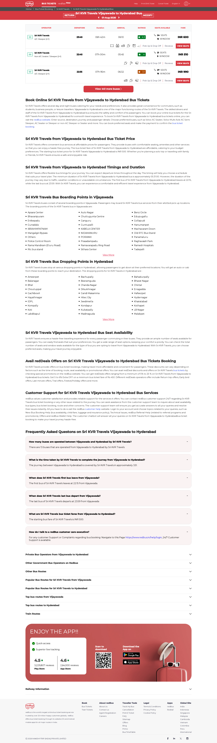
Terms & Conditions (152, 706)
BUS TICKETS (49, 3)
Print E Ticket (128, 713)
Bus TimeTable (128, 732)
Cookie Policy (150, 713)
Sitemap (126, 719)
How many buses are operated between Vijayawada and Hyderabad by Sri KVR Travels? (80, 441)
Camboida (185, 719)
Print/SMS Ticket (147, 3)
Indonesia (184, 710)
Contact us (104, 710)
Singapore (185, 713)
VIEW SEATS (183, 46)
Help (136, 3)
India (182, 706)
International (186, 732)
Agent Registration (107, 713)
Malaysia (184, 716)
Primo (125, 729)
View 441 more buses (108, 89)
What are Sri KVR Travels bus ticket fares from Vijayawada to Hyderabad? (72, 514)
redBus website (42, 119)
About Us (103, 706)
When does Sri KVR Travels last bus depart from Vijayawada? (64, 496)
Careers (102, 716)
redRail (64, 3)
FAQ (124, 716)
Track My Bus (128, 706)
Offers (125, 722)
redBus (70, 716)
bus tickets (179, 370)
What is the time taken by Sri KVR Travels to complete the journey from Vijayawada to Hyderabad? (87, 460)
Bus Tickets (87, 706)
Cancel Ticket (163, 3)
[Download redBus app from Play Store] (131, 656)
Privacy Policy (150, 710)
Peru (182, 729)
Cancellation (128, 710)
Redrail (170, 710)
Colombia (184, 726)
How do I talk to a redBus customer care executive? (59, 532)
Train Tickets (87, 710)
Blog (124, 726)
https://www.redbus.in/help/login (144, 537)
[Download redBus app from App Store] (131, 663)
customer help (93, 409)
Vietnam (184, 722)
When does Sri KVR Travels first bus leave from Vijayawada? (64, 478)
